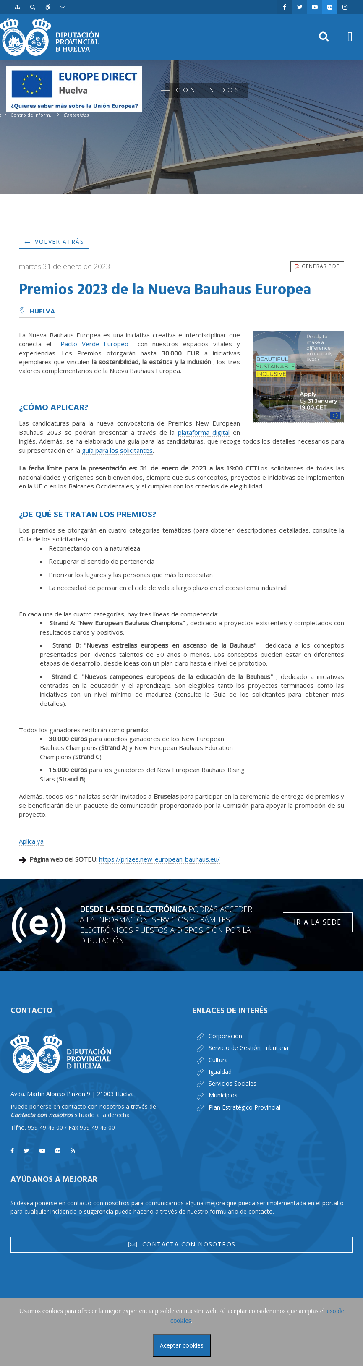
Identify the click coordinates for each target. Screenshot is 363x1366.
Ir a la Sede (318, 922)
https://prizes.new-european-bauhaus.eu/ (159, 859)
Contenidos (76, 115)
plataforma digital (204, 432)
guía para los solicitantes (117, 450)
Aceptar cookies (182, 1345)
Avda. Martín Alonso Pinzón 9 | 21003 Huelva (72, 1094)
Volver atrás (54, 242)
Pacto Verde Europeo (94, 344)
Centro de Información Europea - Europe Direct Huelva (32, 115)
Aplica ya (31, 841)
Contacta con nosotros (182, 1244)
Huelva (37, 311)
